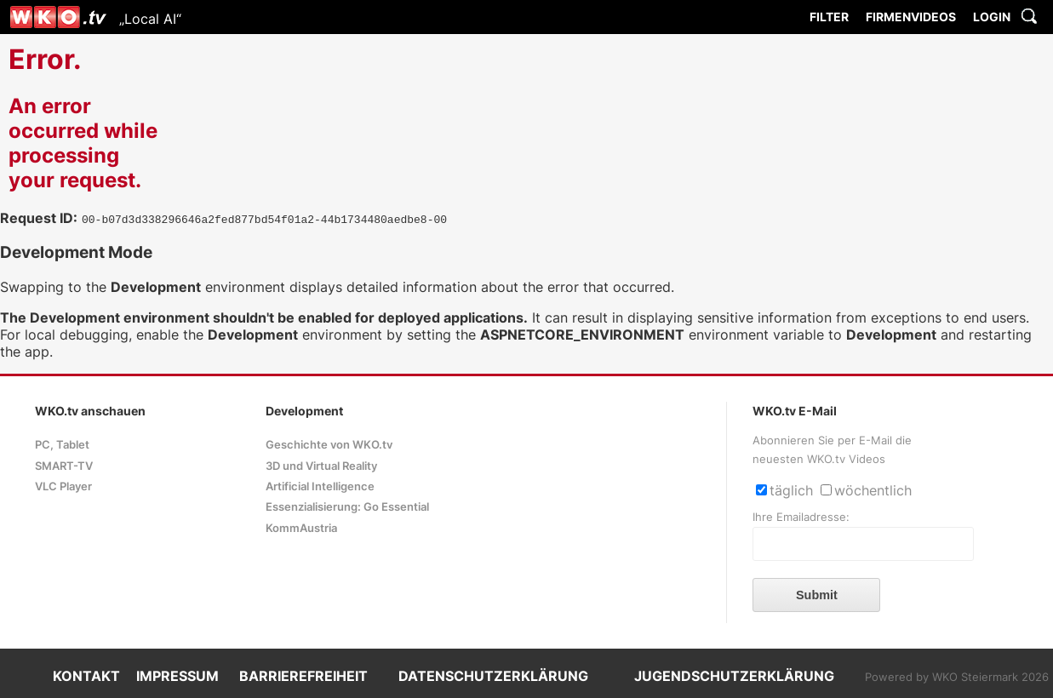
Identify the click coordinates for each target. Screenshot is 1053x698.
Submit (817, 595)
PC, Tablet (62, 444)
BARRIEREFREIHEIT (303, 675)
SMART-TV (64, 466)
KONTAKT (86, 675)
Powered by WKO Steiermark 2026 (957, 677)
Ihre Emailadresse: (801, 517)
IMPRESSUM (177, 675)
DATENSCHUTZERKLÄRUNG (493, 675)
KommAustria (301, 528)
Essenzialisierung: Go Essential (347, 507)
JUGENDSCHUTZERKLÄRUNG (734, 675)
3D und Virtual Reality (321, 466)
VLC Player (63, 486)
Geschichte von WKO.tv (329, 444)
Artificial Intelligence (320, 486)
